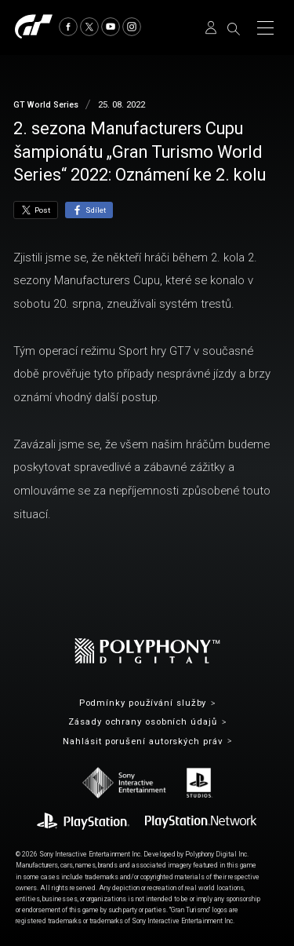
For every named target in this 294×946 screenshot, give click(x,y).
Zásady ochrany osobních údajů (142, 722)
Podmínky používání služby (143, 703)
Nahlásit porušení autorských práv (142, 741)
